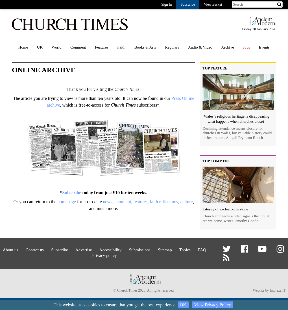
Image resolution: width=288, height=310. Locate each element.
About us (8, 249)
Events (264, 47)
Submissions (140, 249)
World (56, 47)
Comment (78, 47)
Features (101, 47)
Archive (227, 47)
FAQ (204, 249)
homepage (66, 201)
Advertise (82, 249)
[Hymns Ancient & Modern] (261, 23)
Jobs (246, 47)
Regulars (172, 47)
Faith (121, 47)
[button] (227, 251)
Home (23, 47)
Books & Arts (145, 47)
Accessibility (110, 249)
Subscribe (71, 192)
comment (122, 201)
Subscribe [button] (188, 4)
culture (186, 201)
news (107, 201)
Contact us (33, 249)
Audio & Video (200, 47)
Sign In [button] (166, 4)
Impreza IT (278, 291)
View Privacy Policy (212, 304)
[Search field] (257, 4)
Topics (186, 249)
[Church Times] (70, 29)
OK (183, 304)
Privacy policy (104, 255)
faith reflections (164, 201)
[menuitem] (23, 49)
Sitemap (166, 249)
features (140, 201)
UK (40, 47)
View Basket (213, 4)
